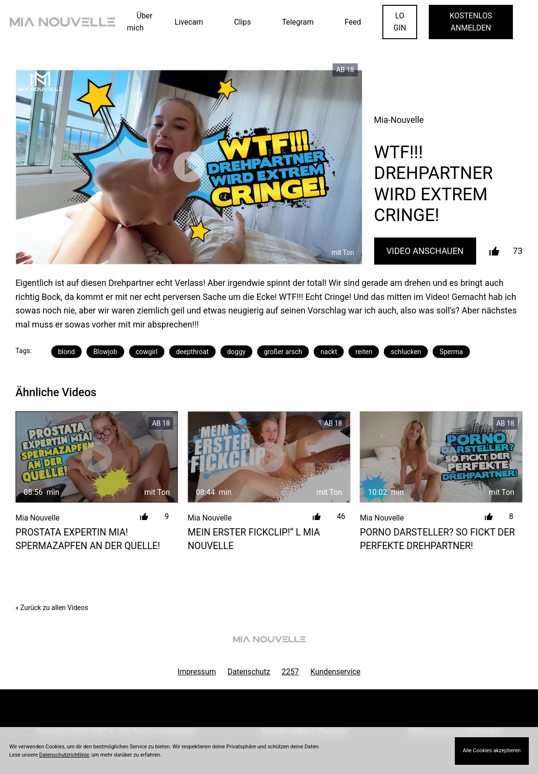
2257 (290, 671)
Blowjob (105, 352)
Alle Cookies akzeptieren (492, 750)
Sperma (451, 352)
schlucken (406, 352)
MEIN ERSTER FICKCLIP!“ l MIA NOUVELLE (254, 539)
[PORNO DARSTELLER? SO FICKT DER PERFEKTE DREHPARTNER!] (441, 457)
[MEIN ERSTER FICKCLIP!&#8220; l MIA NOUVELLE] (269, 457)
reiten (363, 352)
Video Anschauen (425, 251)
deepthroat (192, 352)
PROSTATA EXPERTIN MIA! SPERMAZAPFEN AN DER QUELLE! (87, 539)
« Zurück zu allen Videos (51, 607)
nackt (328, 352)
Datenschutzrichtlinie (64, 755)
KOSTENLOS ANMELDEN (471, 21)
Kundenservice (335, 671)
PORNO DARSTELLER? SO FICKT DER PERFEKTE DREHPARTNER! (437, 539)
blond (66, 352)
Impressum (196, 671)
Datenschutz (249, 671)
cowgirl (147, 352)
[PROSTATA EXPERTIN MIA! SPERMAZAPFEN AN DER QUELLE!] (96, 457)
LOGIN (399, 21)
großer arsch (283, 352)
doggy (236, 352)
